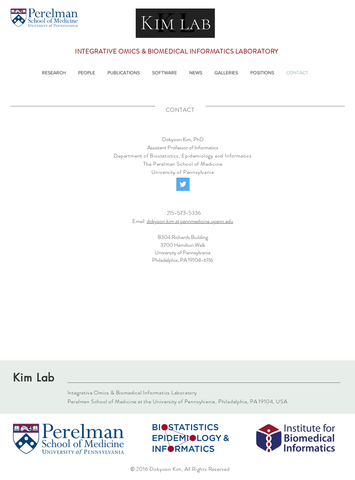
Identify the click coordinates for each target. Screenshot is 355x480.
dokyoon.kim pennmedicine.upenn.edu (190, 221)
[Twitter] (183, 184)
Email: (139, 221)
